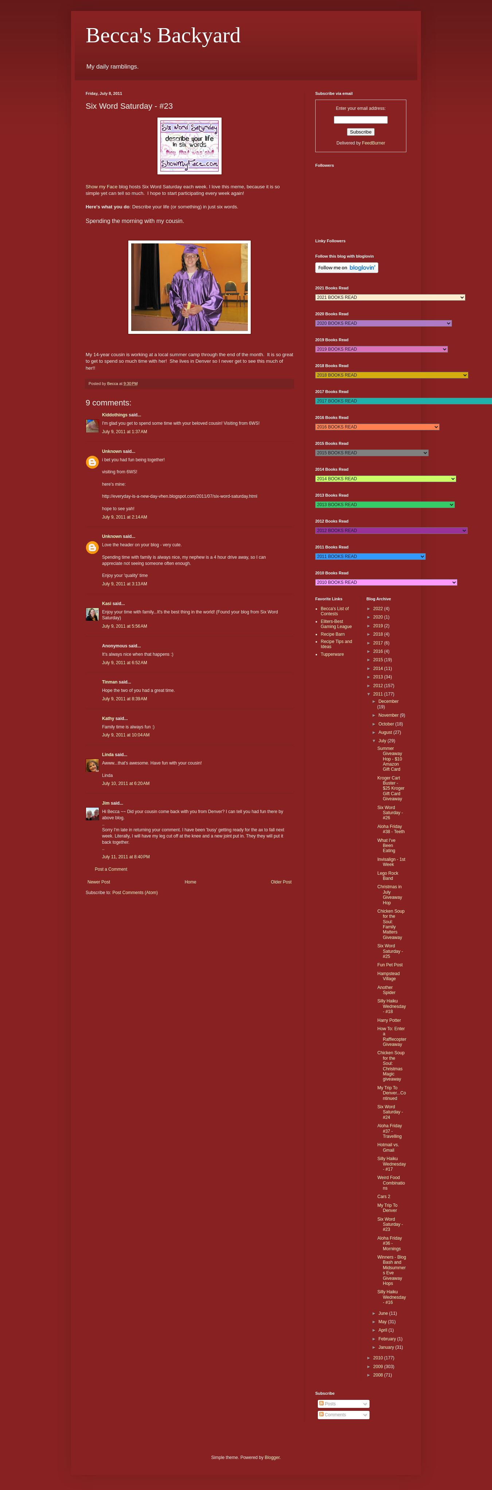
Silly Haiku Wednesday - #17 (391, 1164)
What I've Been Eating (386, 846)
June (383, 1313)
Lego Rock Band (387, 876)
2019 (378, 625)
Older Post (281, 882)
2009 (378, 1366)
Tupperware (332, 654)
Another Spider (386, 990)
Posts (327, 1403)
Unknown (112, 451)
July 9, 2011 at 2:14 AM (124, 517)
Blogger (272, 1457)
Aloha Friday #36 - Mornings (389, 1243)
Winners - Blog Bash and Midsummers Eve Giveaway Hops (391, 1270)
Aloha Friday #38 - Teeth (391, 829)
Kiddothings (115, 414)
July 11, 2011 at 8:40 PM (126, 856)
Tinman (109, 682)
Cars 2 (383, 1196)
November (389, 715)
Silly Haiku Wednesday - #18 (391, 1006)
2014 (378, 668)
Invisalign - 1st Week (391, 862)
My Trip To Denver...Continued (391, 1093)
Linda (108, 754)
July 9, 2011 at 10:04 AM (125, 735)
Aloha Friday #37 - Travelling (389, 1131)
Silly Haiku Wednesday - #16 (391, 1297)
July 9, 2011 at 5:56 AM (124, 626)
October (386, 724)
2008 (378, 1375)
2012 (378, 685)
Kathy (108, 718)
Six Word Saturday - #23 (390, 1224)
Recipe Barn (333, 634)
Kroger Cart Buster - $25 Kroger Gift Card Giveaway (390, 788)
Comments (332, 1414)
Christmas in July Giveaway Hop (389, 894)
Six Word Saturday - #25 (390, 951)
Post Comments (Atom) (135, 892)
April (383, 1330)
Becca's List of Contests (335, 611)
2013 (378, 676)
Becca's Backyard (163, 35)
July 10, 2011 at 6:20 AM (125, 783)
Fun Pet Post (389, 964)
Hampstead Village (388, 976)
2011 (378, 694)
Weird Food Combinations (391, 1183)
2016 (378, 651)
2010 (378, 1357)
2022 (378, 608)
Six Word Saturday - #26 (390, 813)
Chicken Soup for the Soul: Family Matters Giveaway (391, 924)
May (383, 1321)
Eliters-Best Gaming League (336, 624)
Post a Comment (111, 869)
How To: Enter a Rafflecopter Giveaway (391, 1036)
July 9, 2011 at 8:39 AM (124, 698)
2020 (378, 617)
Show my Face (101, 186)
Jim (106, 803)
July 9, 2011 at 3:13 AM (124, 583)
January (386, 1347)
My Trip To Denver (387, 1208)
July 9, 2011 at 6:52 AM (124, 662)
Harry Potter (389, 1020)
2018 (378, 634)
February (387, 1338)
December (388, 701)
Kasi (106, 603)
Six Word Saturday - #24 (390, 1112)
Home (190, 882)
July (382, 740)
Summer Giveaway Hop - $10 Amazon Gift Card (389, 759)
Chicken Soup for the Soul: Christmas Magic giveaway (391, 1066)
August (385, 732)
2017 (378, 643)
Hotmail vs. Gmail (388, 1147)
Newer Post (98, 882)
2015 (378, 659)
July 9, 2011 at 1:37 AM (124, 431)
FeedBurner (373, 143)
